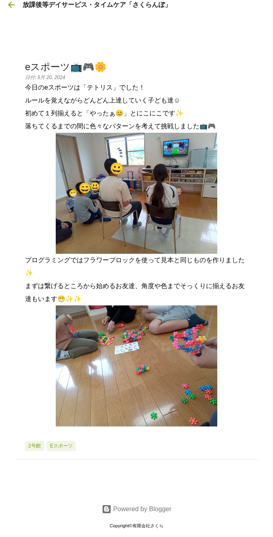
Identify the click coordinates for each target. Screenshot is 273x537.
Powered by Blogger (137, 509)
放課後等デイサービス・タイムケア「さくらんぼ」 (97, 4)
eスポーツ (61, 446)
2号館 (34, 446)
